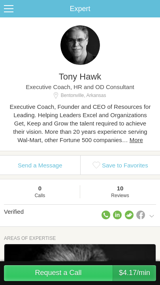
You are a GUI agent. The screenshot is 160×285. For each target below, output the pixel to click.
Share (152, 8)
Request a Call (95, 273)
